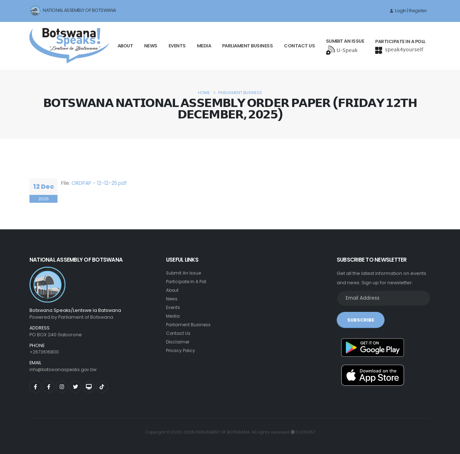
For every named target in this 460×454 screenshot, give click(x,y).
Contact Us (299, 45)
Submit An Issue (184, 273)
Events (177, 45)
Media (204, 45)
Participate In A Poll (187, 282)
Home (204, 92)
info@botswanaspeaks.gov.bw (65, 369)
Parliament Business (247, 45)
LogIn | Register (408, 11)
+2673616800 (44, 352)
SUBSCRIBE (360, 320)
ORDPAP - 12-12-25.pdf (99, 183)
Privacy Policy (181, 350)
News (150, 45)
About (125, 45)
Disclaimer (178, 342)
